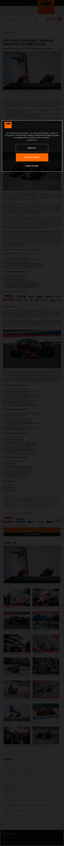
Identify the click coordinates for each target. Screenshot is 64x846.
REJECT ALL (32, 148)
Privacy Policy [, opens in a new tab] (30, 140)
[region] (32, 146)
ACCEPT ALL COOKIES (32, 157)
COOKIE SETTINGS (32, 166)
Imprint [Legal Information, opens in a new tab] (35, 140)
